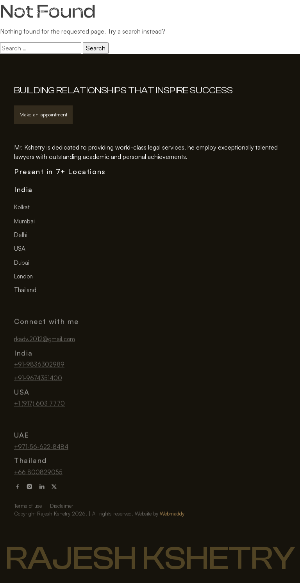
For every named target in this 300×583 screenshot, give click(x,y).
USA (19, 249)
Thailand (25, 290)
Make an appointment (43, 114)
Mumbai (24, 221)
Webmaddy (172, 525)
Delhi (20, 235)
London (23, 276)
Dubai (21, 262)
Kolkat (22, 207)
